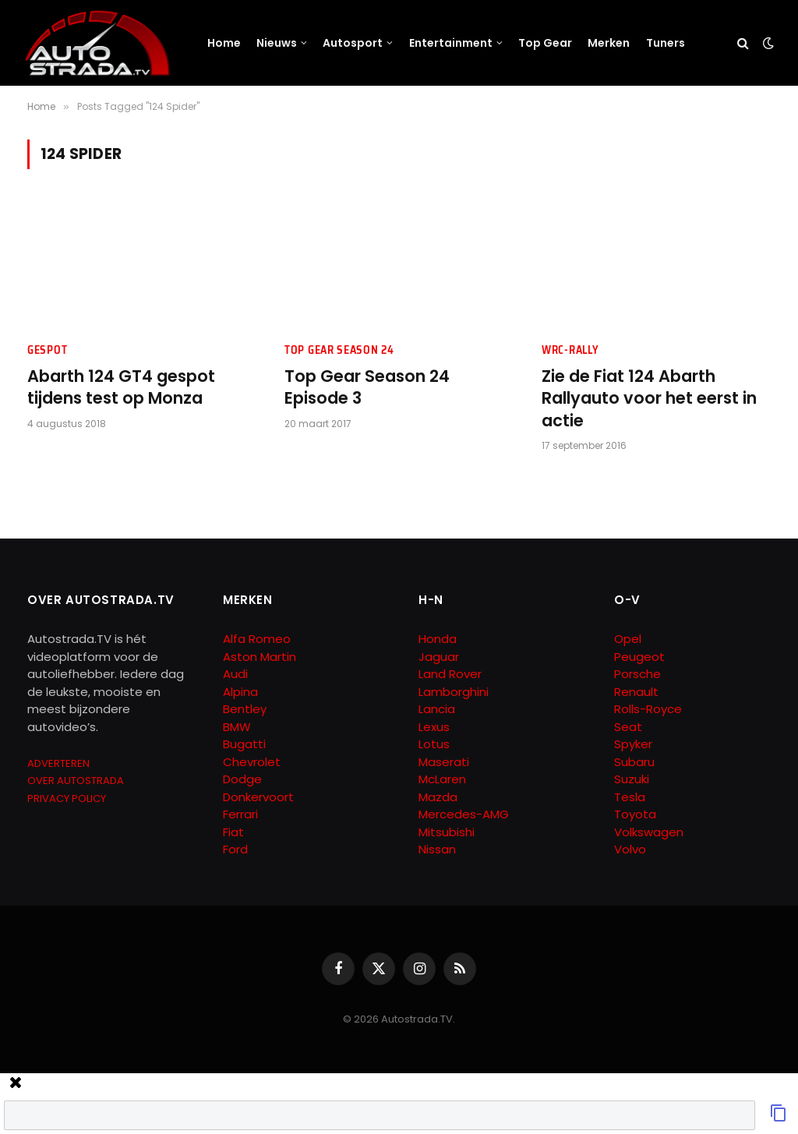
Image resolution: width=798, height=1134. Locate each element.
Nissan (437, 849)
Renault (636, 692)
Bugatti (244, 744)
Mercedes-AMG (463, 814)
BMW (237, 727)
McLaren (442, 779)
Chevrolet (252, 762)
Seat (628, 727)
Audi (235, 674)
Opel (627, 639)
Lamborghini (453, 692)
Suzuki (631, 779)
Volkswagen (648, 832)
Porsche (637, 674)
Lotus (434, 744)
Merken (609, 43)
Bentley (245, 709)
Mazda (437, 797)
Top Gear (545, 43)
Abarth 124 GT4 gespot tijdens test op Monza (121, 388)
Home (224, 43)
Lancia (436, 709)
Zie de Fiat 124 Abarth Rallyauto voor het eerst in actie (649, 399)
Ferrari (240, 814)
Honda (437, 639)
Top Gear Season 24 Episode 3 (367, 388)
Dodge (242, 779)
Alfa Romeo (258, 639)
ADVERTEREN (58, 763)
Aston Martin (259, 656)
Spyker (633, 744)
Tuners (665, 43)
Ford (235, 849)
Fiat (233, 832)
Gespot (47, 350)
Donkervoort (258, 797)
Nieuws (276, 43)
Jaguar (438, 656)
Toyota (635, 814)
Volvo (630, 849)
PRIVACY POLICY (66, 798)
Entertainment (451, 43)
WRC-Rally (570, 350)
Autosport (353, 43)
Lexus (434, 727)
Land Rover (450, 674)
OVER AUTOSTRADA (75, 780)
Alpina (240, 692)
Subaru (634, 762)
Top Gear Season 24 (339, 350)
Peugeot (639, 656)
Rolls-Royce (648, 709)
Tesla (629, 797)
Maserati (443, 762)
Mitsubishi (446, 832)
